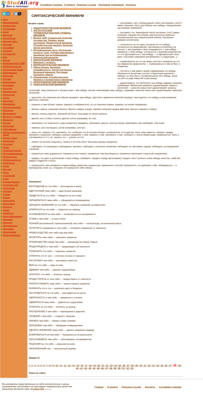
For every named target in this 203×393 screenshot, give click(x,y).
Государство (9, 54)
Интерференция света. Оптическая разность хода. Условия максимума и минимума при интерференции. (53, 52)
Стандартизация (11, 182)
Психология (9, 163)
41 (81, 368)
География (8, 48)
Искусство (8, 76)
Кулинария (8, 85)
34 (157, 365)
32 (149, 365)
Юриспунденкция (11, 235)
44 (94, 368)
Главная (98, 387)
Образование (9, 129)
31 (145, 365)
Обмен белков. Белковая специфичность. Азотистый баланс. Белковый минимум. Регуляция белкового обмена (53, 71)
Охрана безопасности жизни (14, 133)
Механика (8, 120)
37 (170, 365)
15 (77, 365)
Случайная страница (51, 5)
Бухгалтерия (9, 38)
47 (106, 368)
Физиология (9, 201)
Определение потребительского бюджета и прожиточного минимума (53, 78)
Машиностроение (12, 107)
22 (107, 365)
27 (128, 365)
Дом (5, 57)
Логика (6, 98)
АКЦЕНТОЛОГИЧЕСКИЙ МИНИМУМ (52, 28)
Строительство (10, 185)
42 (85, 368)
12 (65, 365)
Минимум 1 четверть (44, 62)
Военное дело (10, 41)
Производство (10, 157)
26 (124, 365)
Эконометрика (10, 226)
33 (153, 365)
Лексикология (10, 92)
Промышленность (12, 160)
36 (166, 365)
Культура (7, 88)
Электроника (9, 232)
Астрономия (9, 29)
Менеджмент (9, 113)
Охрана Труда (10, 138)
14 (73, 365)
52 (127, 368)
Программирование (13, 154)
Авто (5, 19)
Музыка (7, 123)
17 (86, 365)
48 (111, 368)
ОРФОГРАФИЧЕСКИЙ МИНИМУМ (51, 82)
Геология (7, 51)
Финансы (7, 207)
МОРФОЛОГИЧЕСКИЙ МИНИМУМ (51, 65)
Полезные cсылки (86, 5)
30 (140, 365)
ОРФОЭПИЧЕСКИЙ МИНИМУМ (49, 84)
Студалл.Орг (37, 389)
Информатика (10, 73)
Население (8, 126)
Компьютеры (9, 82)
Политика (8, 144)
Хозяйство (8, 213)
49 (115, 368)
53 (132, 368)
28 (132, 365)
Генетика (7, 45)
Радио (6, 166)
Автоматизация (10, 23)
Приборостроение (12, 150)
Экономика (8, 229)
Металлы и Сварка (12, 117)
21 (103, 365)
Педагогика (8, 141)
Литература (9, 95)
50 (119, 368)
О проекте (69, 5)
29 (136, 365)
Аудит (6, 32)
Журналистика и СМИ (14, 63)
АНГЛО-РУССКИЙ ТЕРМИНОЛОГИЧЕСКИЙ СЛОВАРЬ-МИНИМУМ (52, 33)
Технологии (8, 188)
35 (162, 365)
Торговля (7, 191)
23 (111, 365)
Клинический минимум (45, 57)
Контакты (131, 5)
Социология (9, 176)
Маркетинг (8, 101)
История (7, 79)
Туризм (6, 194)
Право (6, 147)
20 (98, 365)
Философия (9, 204)
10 (56, 365)
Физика (6, 197)
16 (82, 365)
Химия (6, 210)
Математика (9, 104)
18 (90, 365)
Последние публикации (111, 5)
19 (94, 365)
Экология (7, 223)
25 (119, 365)
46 (102, 368)
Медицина (8, 110)
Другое (6, 60)
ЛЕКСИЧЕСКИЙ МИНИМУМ (47, 60)
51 (123, 368)
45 (98, 368)
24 (115, 365)
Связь (6, 172)
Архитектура (9, 26)
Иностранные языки (13, 70)
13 (69, 365)
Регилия (7, 169)
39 (179, 365)
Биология (7, 35)
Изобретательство (12, 66)
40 (77, 368)
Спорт (6, 179)
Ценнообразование (12, 216)
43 (90, 368)
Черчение (8, 219)
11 (61, 365)
